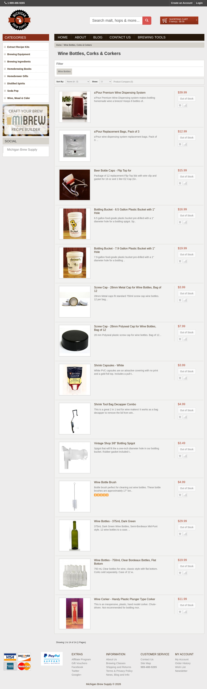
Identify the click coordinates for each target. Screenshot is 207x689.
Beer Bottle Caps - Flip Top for (112, 170)
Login (199, 3)
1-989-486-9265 (16, 3)
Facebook (77, 667)
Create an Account (181, 3)
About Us (111, 659)
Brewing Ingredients (19, 61)
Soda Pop (13, 90)
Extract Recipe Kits (18, 47)
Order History (183, 663)
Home (63, 37)
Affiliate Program (81, 659)
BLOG (98, 37)
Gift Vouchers (79, 663)
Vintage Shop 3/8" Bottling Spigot (114, 443)
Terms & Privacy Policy (119, 670)
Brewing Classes (115, 663)
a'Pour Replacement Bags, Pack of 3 (116, 131)
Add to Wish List (180, 105)
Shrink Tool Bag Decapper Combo (115, 404)
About (80, 37)
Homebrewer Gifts (17, 76)
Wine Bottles (64, 71)
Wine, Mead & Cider (18, 98)
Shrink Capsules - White (109, 365)
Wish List (180, 667)
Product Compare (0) (123, 82)
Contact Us (120, 37)
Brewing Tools (152, 37)
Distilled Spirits (16, 83)
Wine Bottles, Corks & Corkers (78, 45)
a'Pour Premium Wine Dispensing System (120, 92)
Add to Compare (185, 105)
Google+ (77, 674)
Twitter (75, 670)
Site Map (146, 663)
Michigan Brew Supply (22, 149)
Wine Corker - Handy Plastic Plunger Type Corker (124, 599)
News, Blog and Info (117, 674)
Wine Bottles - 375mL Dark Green (115, 521)
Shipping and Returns (118, 667)
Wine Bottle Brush (105, 482)
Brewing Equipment (18, 54)
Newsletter (181, 670)
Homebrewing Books (19, 68)
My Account (182, 659)
